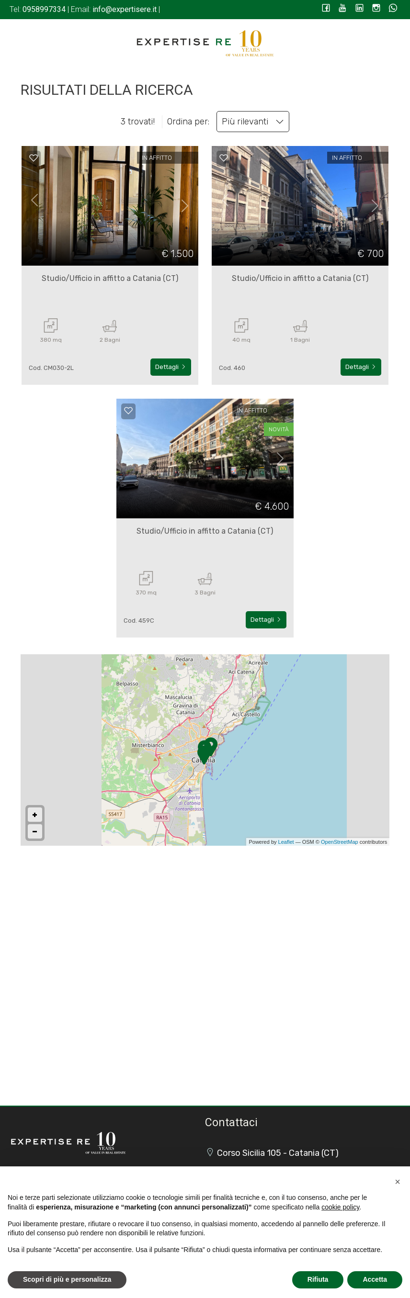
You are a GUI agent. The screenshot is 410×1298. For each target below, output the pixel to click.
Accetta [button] (375, 1279)
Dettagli (170, 366)
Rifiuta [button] (318, 1279)
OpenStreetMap (339, 842)
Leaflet (286, 842)
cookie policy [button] (340, 1207)
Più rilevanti (253, 121)
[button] (397, 1181)
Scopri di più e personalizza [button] (67, 1279)
